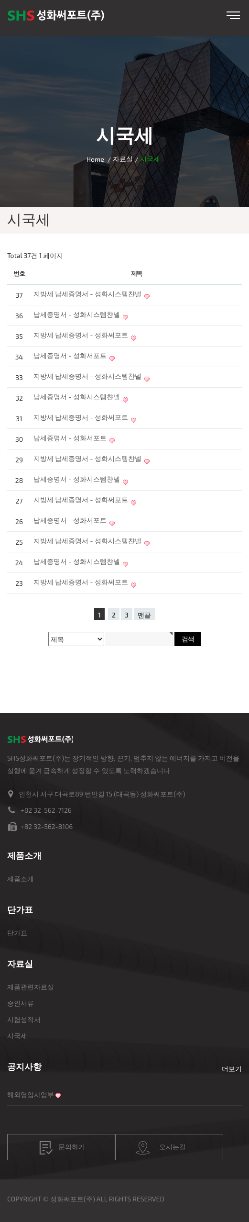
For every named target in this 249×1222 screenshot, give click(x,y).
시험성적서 (24, 1019)
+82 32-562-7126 (46, 810)
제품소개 (20, 878)
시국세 (17, 1035)
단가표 (17, 933)
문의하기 (62, 1148)
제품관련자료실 (30, 987)
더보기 (232, 1069)
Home (95, 159)
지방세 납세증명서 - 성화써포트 (80, 335)
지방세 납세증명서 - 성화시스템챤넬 (87, 294)
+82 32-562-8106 (47, 826)
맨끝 (144, 615)
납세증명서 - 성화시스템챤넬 (76, 314)
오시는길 (161, 1148)
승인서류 (20, 1003)
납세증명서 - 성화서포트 (70, 355)
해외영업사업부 (30, 1094)
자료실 (123, 159)
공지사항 (24, 1066)
